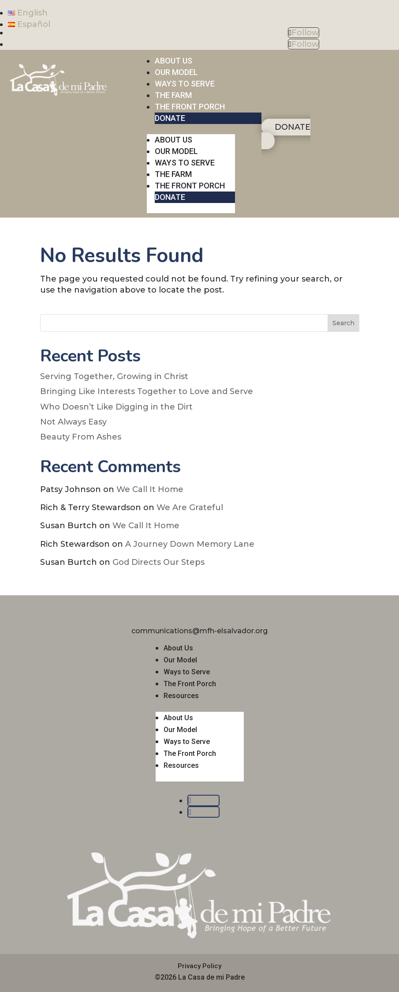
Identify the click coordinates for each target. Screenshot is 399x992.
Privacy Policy (199, 966)
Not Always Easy (73, 422)
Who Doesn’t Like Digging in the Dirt (116, 407)
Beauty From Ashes (80, 437)
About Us (178, 648)
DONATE (170, 118)
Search (343, 323)
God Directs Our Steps (158, 562)
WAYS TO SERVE (185, 83)
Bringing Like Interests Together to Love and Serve (146, 391)
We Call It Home (149, 489)
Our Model (180, 660)
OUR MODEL (176, 72)
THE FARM (173, 95)
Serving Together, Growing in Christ (114, 376)
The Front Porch (190, 684)
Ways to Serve (187, 672)
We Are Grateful (190, 507)
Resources (181, 695)
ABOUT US (173, 60)
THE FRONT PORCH (190, 106)
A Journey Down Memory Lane (189, 544)
